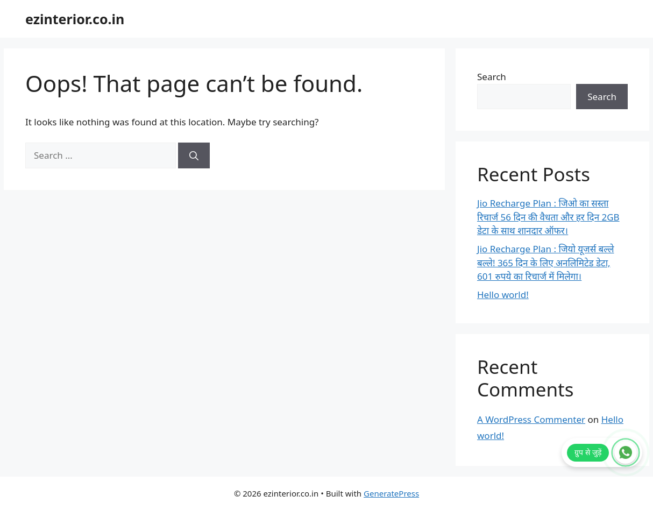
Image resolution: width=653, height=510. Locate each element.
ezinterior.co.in (74, 19)
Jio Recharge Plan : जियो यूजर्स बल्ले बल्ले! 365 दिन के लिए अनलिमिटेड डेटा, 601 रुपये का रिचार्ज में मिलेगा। (545, 262)
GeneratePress (391, 493)
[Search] (194, 155)
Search (491, 76)
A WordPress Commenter (531, 419)
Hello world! (503, 294)
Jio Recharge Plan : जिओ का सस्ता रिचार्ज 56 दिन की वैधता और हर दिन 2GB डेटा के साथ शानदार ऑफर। (548, 217)
